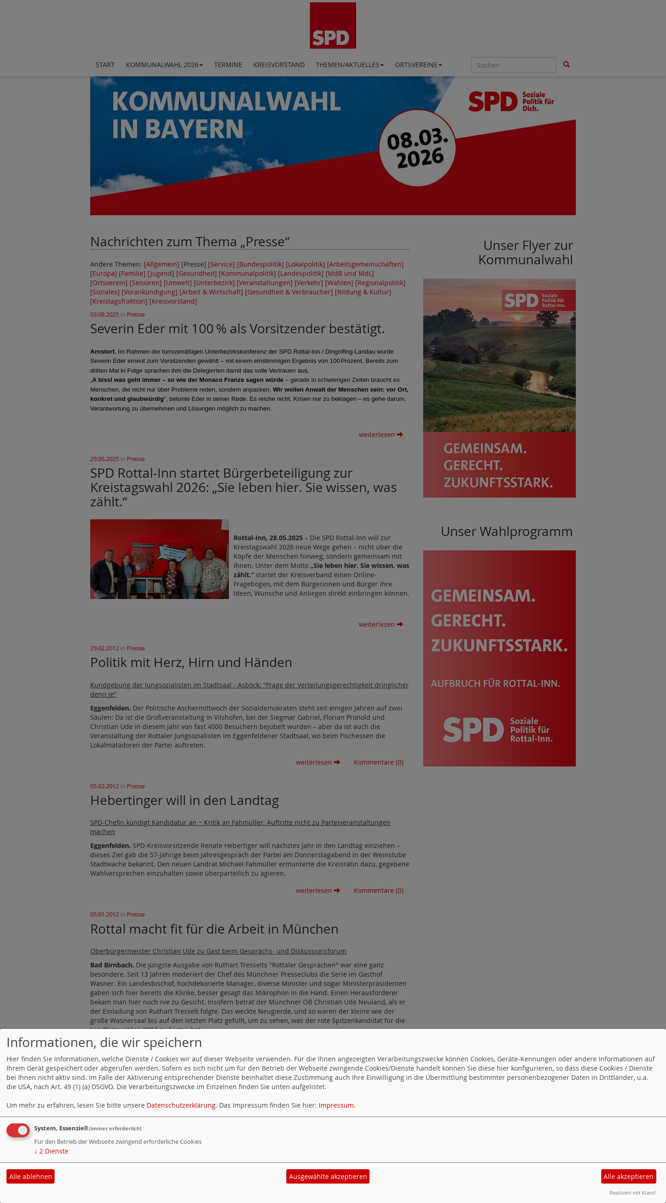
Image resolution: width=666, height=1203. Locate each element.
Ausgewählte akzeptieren (328, 1176)
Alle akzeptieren (629, 1176)
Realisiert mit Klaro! (633, 1192)
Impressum (336, 1105)
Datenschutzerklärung (181, 1105)
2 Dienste (51, 1151)
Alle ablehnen (30, 1176)
